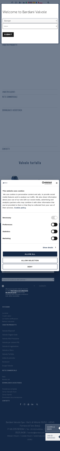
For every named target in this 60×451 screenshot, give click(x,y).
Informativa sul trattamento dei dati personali (16, 291)
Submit (8, 34)
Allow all (30, 254)
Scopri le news (51, 428)
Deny (30, 267)
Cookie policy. (20, 208)
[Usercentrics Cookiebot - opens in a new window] (42, 183)
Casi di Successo (51, 437)
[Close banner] (56, 183)
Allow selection (30, 260)
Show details (48, 247)
